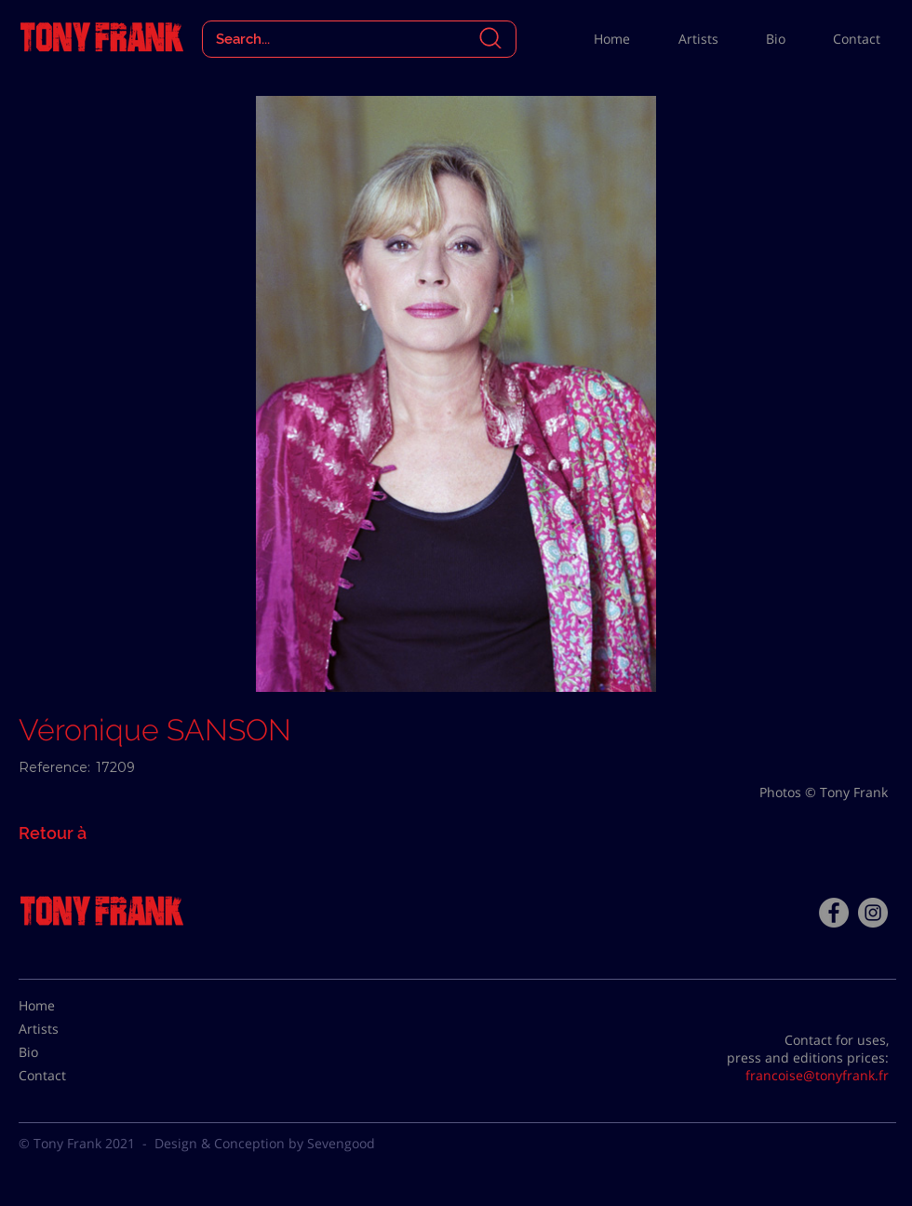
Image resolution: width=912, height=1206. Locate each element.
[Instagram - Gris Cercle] (873, 913)
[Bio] (65, 1052)
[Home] (65, 1006)
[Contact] (65, 1075)
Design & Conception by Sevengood (264, 1143)
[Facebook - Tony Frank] (834, 913)
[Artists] (65, 1029)
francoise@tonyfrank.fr (817, 1075)
